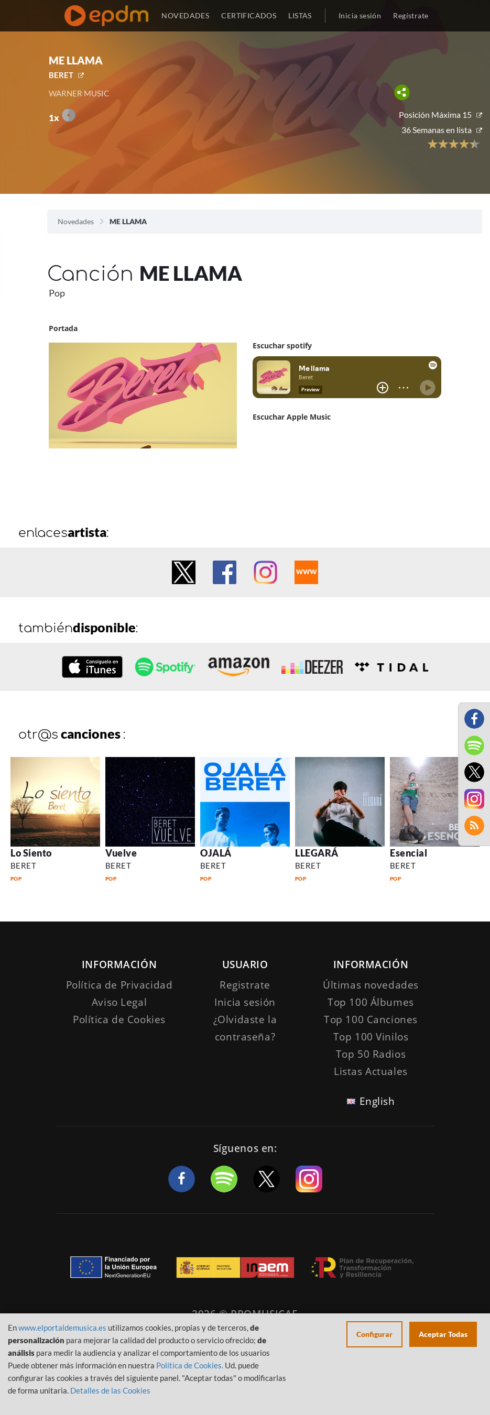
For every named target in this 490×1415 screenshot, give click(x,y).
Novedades (76, 221)
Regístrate (410, 15)
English (377, 1101)
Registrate (245, 985)
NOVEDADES (185, 15)
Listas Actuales (371, 1071)
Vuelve (121, 853)
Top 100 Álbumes (371, 1002)
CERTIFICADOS (248, 15)
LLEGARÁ (317, 853)
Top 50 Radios (371, 1054)
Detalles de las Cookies (110, 1390)
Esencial (408, 853)
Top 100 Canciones (371, 1019)
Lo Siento (31, 853)
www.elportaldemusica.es (62, 1327)
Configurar (374, 1334)
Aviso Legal (119, 1002)
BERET (61, 75)
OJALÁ (216, 853)
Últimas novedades (371, 985)
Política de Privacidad (119, 985)
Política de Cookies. (189, 1365)
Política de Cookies (119, 1019)
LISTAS (300, 15)
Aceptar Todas (443, 1334)
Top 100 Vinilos (371, 1037)
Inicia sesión (360, 15)
